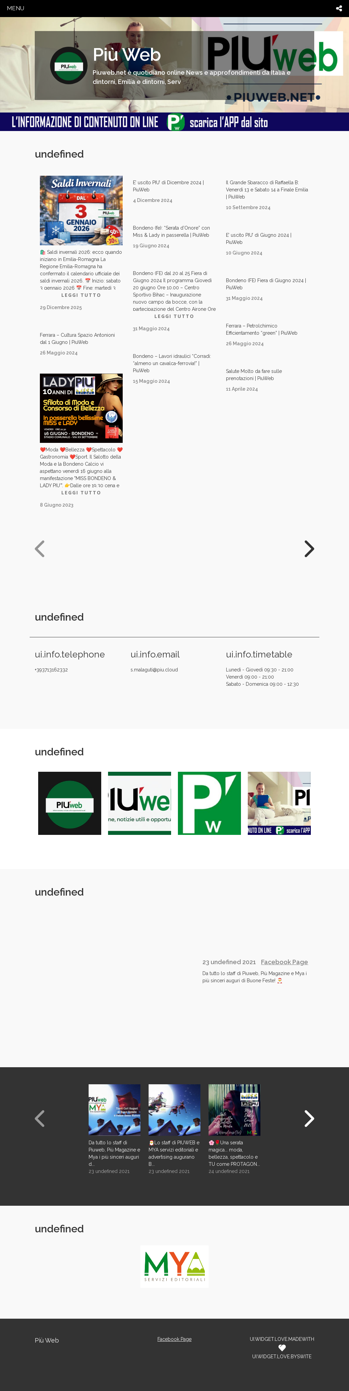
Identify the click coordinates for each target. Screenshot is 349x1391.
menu (15, 8)
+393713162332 (51, 669)
